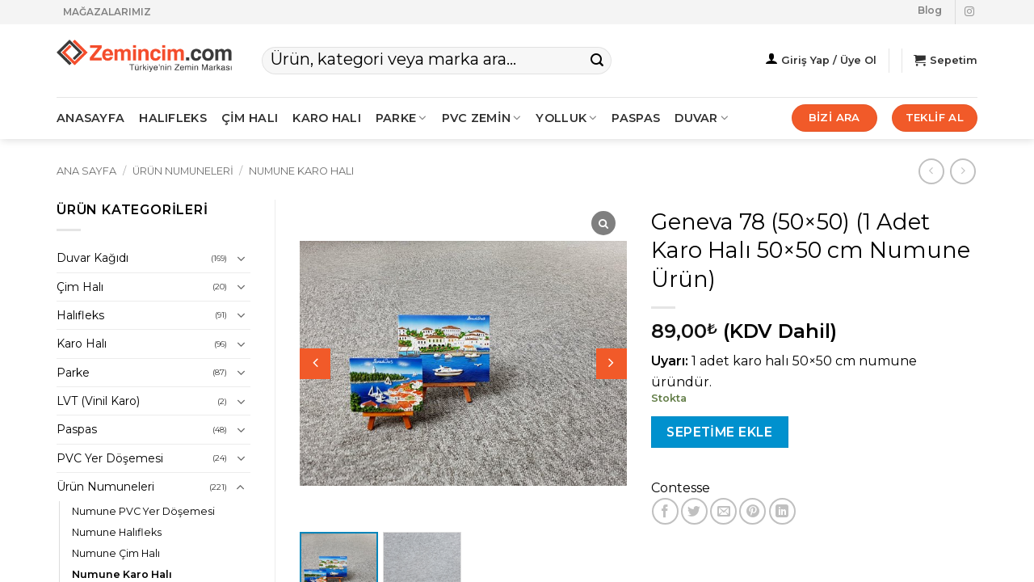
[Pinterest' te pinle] (752, 511)
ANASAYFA (90, 118)
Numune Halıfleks (117, 532)
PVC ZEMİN (482, 118)
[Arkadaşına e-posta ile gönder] (723, 511)
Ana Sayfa (86, 171)
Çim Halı (80, 287)
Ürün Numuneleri (182, 171)
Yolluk (566, 118)
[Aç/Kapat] (240, 259)
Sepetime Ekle (719, 432)
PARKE (401, 118)
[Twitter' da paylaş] (694, 511)
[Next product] (931, 170)
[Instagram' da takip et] (969, 12)
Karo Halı (82, 343)
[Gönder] (597, 60)
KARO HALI (326, 118)
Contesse (680, 488)
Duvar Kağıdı (92, 258)
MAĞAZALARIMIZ (107, 12)
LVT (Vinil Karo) (98, 401)
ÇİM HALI (249, 118)
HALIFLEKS (173, 118)
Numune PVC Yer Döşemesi (143, 511)
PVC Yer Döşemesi (110, 458)
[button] (611, 363)
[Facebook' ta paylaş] (665, 511)
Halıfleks (80, 315)
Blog (930, 10)
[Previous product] (962, 170)
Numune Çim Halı (116, 553)
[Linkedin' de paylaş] (782, 511)
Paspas (636, 118)
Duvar (702, 118)
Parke (73, 372)
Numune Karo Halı (301, 171)
